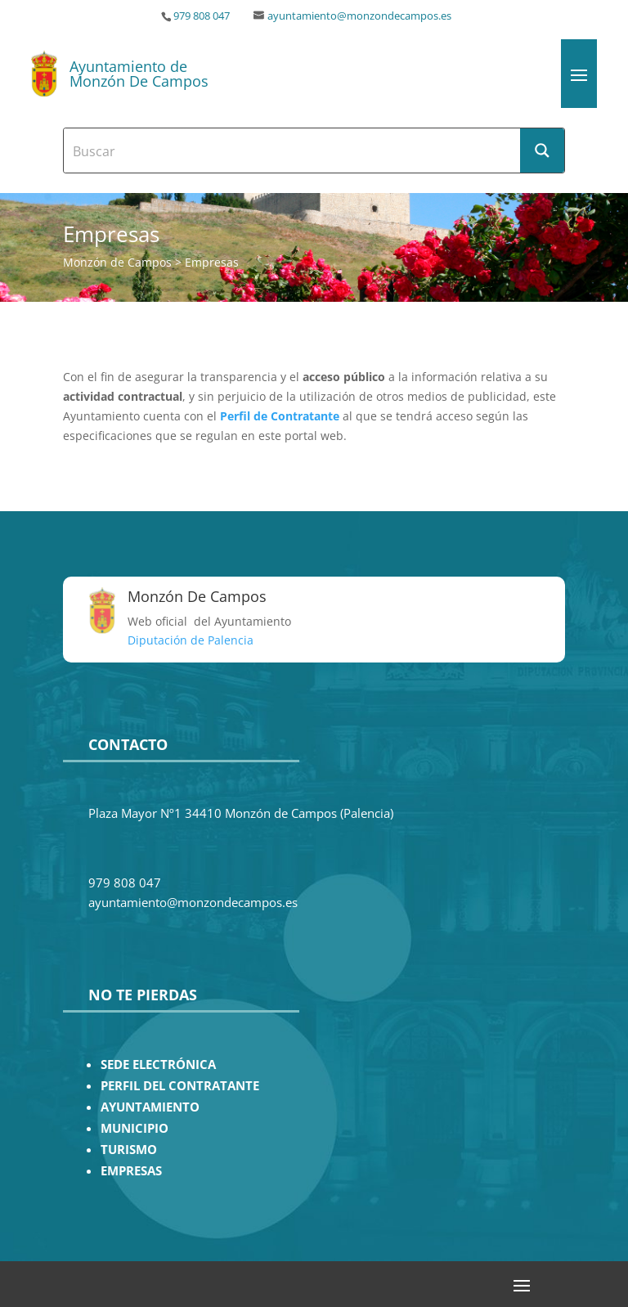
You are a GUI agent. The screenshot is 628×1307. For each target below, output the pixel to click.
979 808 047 (201, 16)
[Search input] (293, 150)
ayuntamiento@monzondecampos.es (359, 16)
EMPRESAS (131, 1170)
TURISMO (129, 1149)
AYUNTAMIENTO (150, 1107)
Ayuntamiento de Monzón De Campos (139, 73)
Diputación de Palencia (190, 640)
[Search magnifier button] (542, 150)
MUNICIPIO (134, 1128)
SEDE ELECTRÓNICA (158, 1064)
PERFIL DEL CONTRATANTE (180, 1085)
